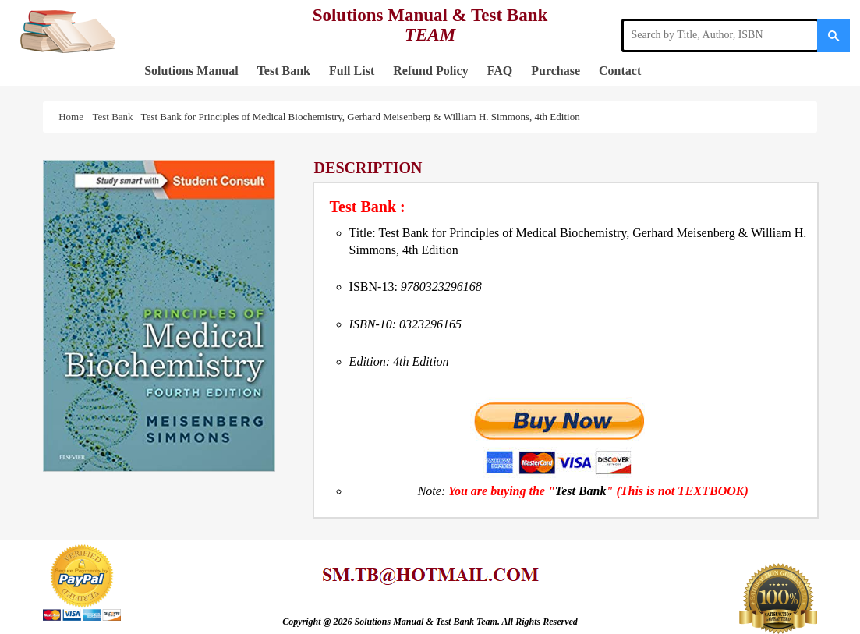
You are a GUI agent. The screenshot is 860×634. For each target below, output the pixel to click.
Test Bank (283, 70)
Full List (351, 70)
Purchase (555, 70)
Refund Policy (430, 70)
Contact (620, 70)
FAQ (500, 70)
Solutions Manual (191, 70)
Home (73, 116)
